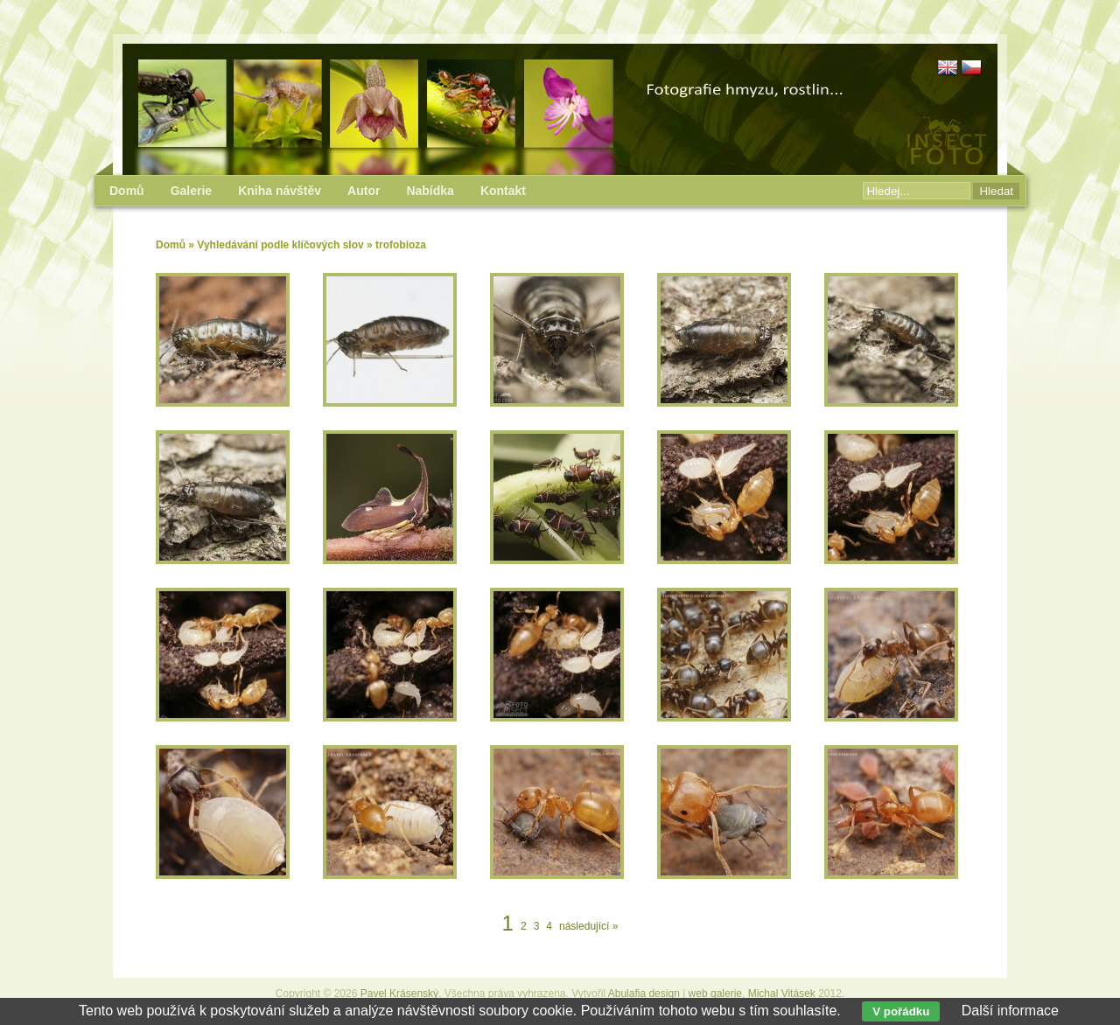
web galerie (715, 993)
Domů (171, 245)
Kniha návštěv (279, 191)
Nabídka (429, 191)
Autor (363, 191)
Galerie (191, 191)
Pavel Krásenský (399, 993)
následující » (588, 926)
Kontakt (503, 191)
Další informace (1010, 1010)
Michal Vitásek (782, 993)
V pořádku (900, 1011)
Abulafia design (644, 993)
